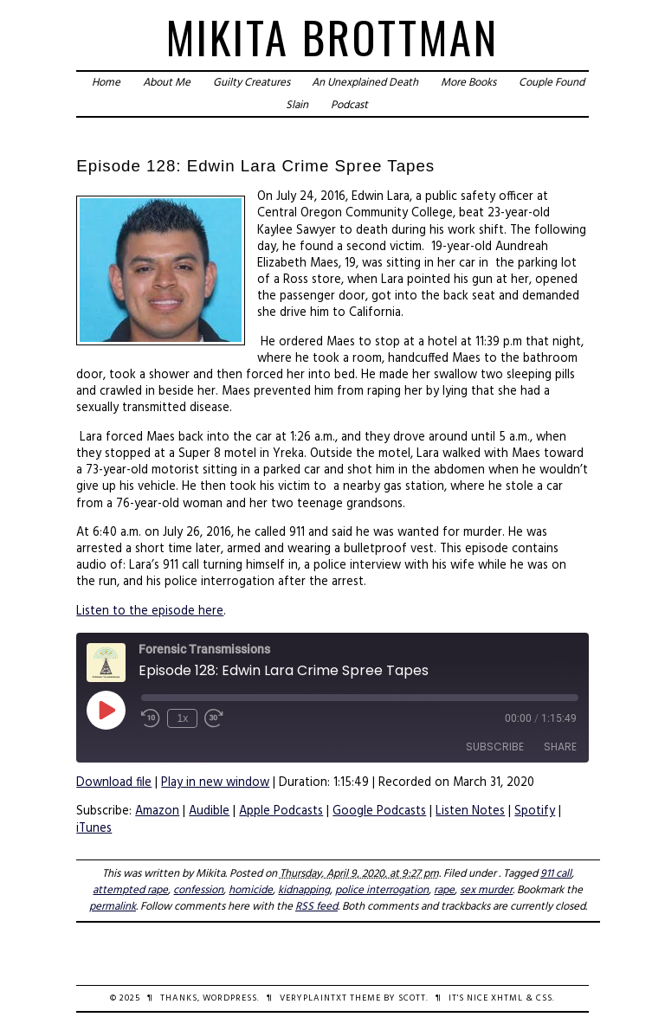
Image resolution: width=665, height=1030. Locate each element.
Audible (209, 811)
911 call (555, 874)
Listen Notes (470, 811)
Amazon (157, 811)
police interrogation (382, 890)
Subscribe (495, 746)
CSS (544, 998)
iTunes (94, 829)
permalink (112, 907)
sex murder (486, 890)
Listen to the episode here (149, 611)
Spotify (534, 811)
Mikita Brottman (332, 36)
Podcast (349, 105)
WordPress (230, 998)
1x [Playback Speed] (182, 718)
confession (198, 890)
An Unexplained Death (365, 83)
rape (444, 890)
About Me (166, 83)
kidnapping (304, 890)
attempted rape (130, 890)
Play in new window (215, 783)
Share (560, 746)
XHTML (507, 998)
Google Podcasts (379, 811)
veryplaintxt (313, 998)
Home (106, 83)
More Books (468, 83)
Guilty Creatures (251, 83)
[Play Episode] (106, 710)
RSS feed (316, 907)
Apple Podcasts (281, 811)
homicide (251, 890)
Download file (114, 783)
